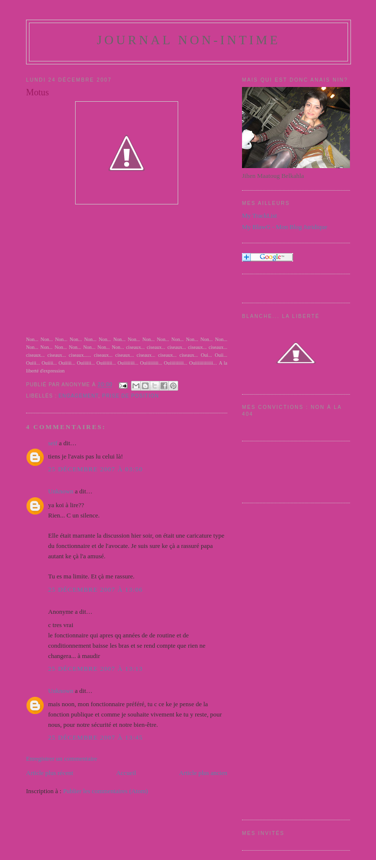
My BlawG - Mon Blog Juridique (284, 226)
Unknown (60, 491)
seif (52, 443)
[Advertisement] (281, 660)
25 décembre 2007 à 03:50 (95, 469)
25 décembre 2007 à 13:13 (95, 668)
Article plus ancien (203, 772)
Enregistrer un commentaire (61, 758)
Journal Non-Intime (188, 40)
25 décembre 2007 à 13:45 (95, 737)
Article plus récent (49, 772)
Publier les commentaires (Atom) (105, 791)
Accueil (126, 772)
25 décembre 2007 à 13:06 (95, 589)
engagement (78, 396)
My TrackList (259, 215)
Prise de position (130, 396)
